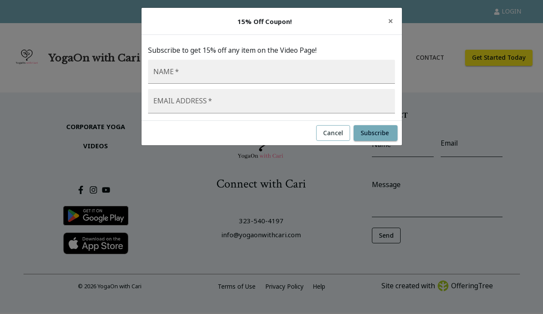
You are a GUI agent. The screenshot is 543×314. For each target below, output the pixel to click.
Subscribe (376, 133)
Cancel (333, 133)
